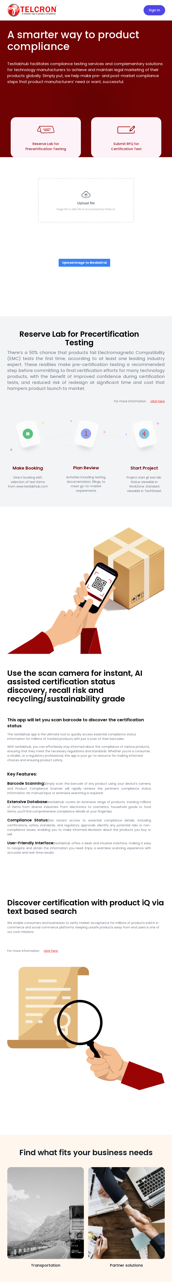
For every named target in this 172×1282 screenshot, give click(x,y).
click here (157, 401)
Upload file (86, 200)
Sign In (154, 10)
